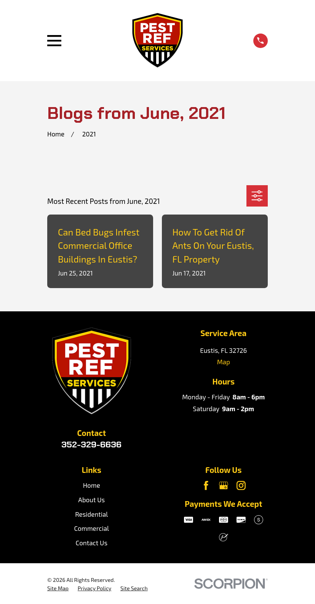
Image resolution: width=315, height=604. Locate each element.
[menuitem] (58, 588)
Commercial (91, 528)
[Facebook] (206, 485)
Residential (91, 514)
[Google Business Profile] (223, 485)
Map (223, 361)
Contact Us (92, 542)
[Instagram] (241, 485)
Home (91, 485)
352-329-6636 (91, 444)
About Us (91, 499)
